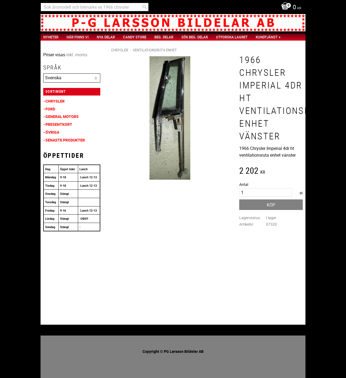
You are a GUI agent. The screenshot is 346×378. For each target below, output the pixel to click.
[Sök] (145, 7)
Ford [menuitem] (50, 108)
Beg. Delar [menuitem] (163, 37)
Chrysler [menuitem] (55, 101)
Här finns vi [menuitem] (77, 37)
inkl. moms (76, 55)
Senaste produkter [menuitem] (65, 140)
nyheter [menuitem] (50, 37)
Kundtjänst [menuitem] (267, 37)
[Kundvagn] (289, 7)
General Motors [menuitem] (62, 116)
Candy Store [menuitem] (134, 37)
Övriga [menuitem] (52, 132)
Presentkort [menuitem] (58, 124)
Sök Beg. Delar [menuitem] (194, 37)
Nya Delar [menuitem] (106, 37)
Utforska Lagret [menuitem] (232, 37)
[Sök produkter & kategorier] (95, 7)
